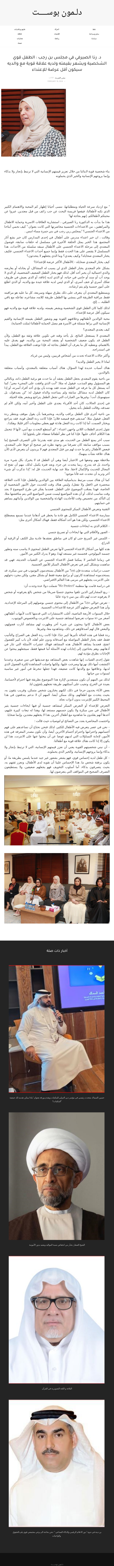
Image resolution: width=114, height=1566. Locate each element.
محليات (20, 38)
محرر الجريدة (60, 78)
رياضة (57, 38)
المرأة (57, 29)
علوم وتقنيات (19, 29)
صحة (20, 43)
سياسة (94, 38)
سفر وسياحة (94, 34)
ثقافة (20, 34)
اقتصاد (57, 34)
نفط (94, 29)
